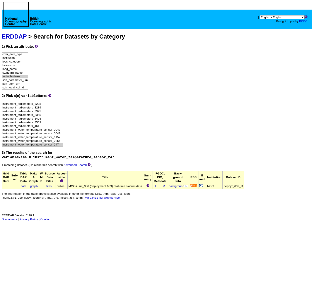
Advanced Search (75, 165)
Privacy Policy (28, 219)
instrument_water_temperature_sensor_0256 (32, 141)
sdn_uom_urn (15, 84)
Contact (45, 219)
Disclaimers (9, 219)
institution (15, 58)
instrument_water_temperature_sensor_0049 (32, 133)
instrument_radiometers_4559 (32, 122)
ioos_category (15, 62)
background (178, 186)
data (23, 186)
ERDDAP (14, 36)
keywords (15, 65)
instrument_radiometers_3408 (32, 119)
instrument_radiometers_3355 (32, 115)
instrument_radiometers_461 (32, 126)
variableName (15, 76)
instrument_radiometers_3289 (32, 108)
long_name (15, 69)
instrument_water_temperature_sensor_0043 (32, 130)
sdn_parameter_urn (15, 80)
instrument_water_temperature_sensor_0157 (32, 137)
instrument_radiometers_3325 (32, 111)
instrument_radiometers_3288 (32, 104)
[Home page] (27, 19)
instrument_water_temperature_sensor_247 (32, 145)
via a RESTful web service (102, 197)
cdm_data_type (15, 54)
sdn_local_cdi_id (15, 88)
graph (34, 186)
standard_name (15, 73)
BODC (303, 21)
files (49, 186)
